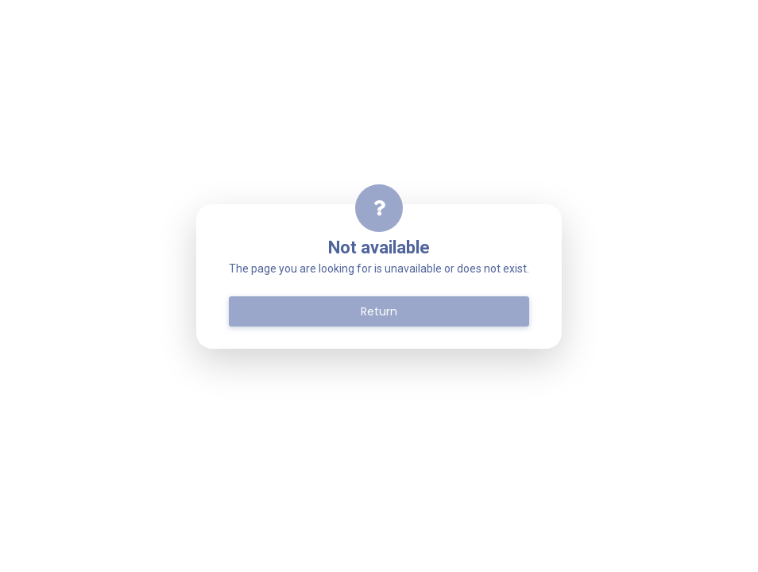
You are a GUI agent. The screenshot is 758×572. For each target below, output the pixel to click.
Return (379, 311)
